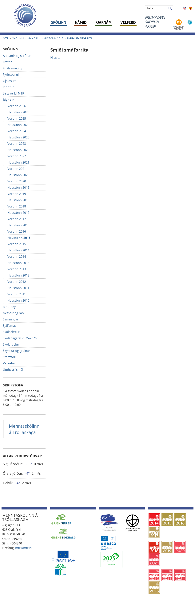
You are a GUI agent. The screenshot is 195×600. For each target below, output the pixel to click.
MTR (6, 38)
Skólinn (18, 38)
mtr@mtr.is (23, 548)
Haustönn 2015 (52, 38)
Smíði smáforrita (80, 38)
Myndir (32, 38)
